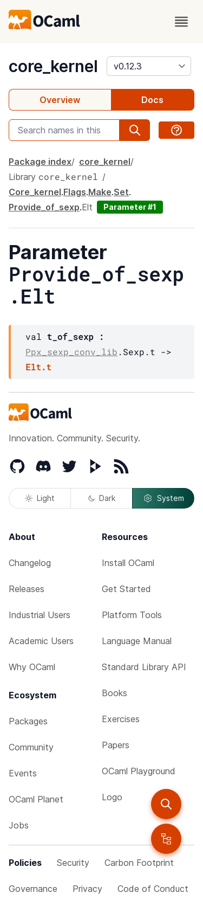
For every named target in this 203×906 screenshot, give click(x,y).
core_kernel (53, 66)
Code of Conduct (152, 888)
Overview (60, 99)
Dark (101, 498)
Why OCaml (32, 666)
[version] (149, 66)
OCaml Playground (138, 771)
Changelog (30, 562)
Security (73, 862)
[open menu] (181, 21)
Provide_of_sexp (44, 207)
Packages (28, 721)
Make (100, 192)
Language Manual (137, 640)
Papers (115, 745)
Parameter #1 (129, 206)
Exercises (121, 719)
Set (121, 192)
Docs (152, 99)
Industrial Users (39, 614)
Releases (26, 588)
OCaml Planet (36, 799)
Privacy (87, 888)
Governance (33, 888)
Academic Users (41, 640)
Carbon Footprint (139, 862)
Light (40, 498)
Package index (40, 161)
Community (31, 747)
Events (23, 773)
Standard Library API (144, 666)
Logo (112, 797)
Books (114, 692)
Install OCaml (128, 562)
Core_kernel (35, 192)
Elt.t (38, 366)
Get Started (126, 588)
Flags (74, 192)
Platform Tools (132, 614)
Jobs (19, 825)
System (163, 498)
